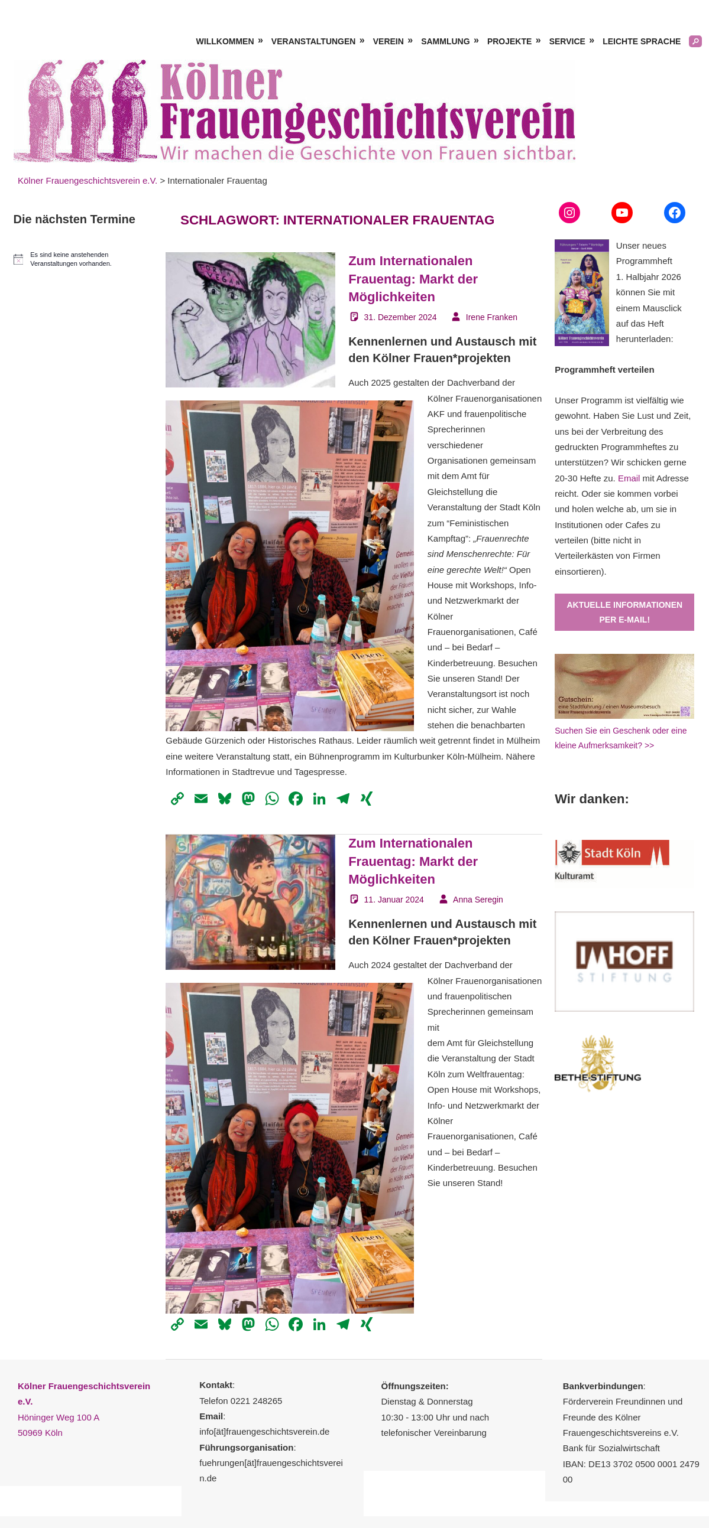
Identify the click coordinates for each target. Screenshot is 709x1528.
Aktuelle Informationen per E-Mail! (624, 612)
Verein (388, 41)
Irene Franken (491, 317)
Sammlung (445, 41)
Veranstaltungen (313, 41)
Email (629, 478)
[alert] (83, 259)
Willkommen (225, 41)
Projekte (509, 41)
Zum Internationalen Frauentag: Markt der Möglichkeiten (413, 279)
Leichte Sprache (642, 41)
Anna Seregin (478, 899)
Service (567, 41)
